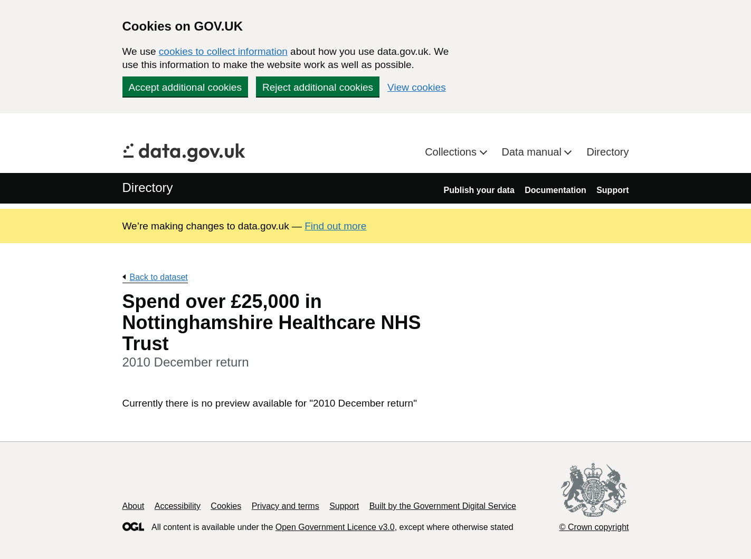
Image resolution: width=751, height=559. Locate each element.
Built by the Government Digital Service (442, 506)
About (133, 506)
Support (612, 190)
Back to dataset (159, 277)
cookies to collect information (223, 51)
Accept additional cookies (185, 87)
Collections (452, 152)
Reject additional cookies (317, 87)
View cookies (416, 87)
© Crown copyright (594, 527)
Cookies (226, 506)
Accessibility (178, 506)
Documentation (555, 190)
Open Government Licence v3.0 (335, 527)
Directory (607, 152)
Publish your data (479, 190)
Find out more (335, 226)
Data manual (533, 152)
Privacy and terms (285, 506)
